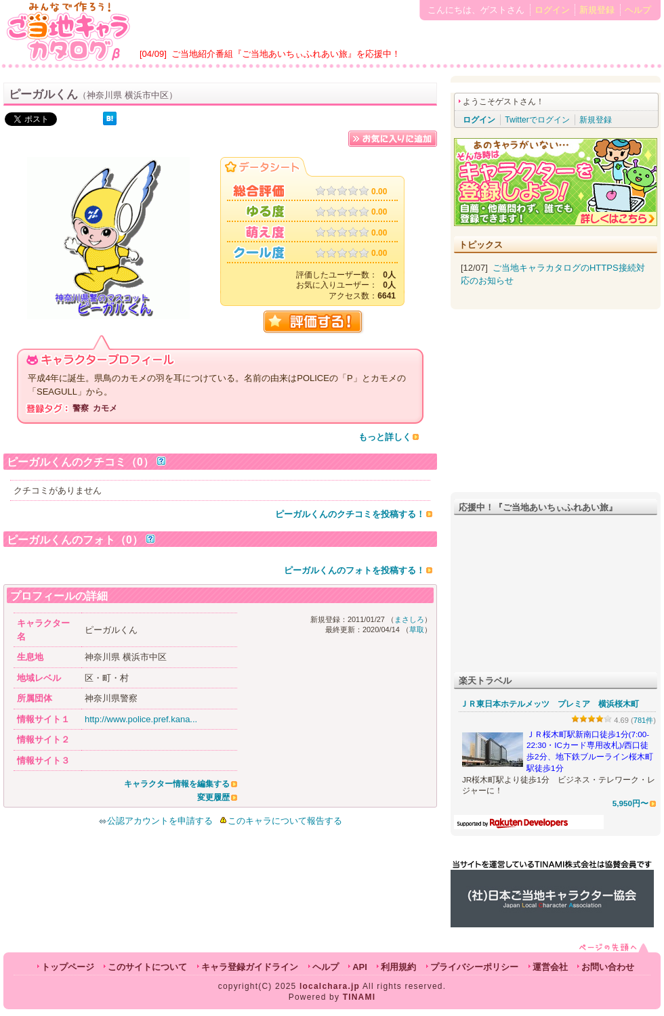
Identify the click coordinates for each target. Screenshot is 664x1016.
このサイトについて (147, 967)
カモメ (105, 408)
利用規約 (398, 967)
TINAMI (359, 997)
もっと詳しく (384, 437)
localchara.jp (329, 986)
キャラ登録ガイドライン (249, 967)
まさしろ (409, 619)
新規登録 (597, 10)
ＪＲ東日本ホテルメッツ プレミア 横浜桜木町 (549, 704)
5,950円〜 (630, 803)
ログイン (552, 10)
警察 (80, 408)
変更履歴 (213, 797)
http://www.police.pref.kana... (141, 719)
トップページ (67, 967)
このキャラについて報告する (285, 821)
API (359, 967)
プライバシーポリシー (474, 967)
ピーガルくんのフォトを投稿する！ (354, 570)
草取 (416, 629)
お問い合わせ (607, 967)
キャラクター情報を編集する (177, 784)
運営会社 (550, 967)
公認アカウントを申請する (155, 821)
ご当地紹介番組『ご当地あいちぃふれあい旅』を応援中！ (285, 54)
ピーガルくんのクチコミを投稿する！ (350, 514)
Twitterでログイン (537, 120)
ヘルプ (638, 10)
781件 (644, 720)
